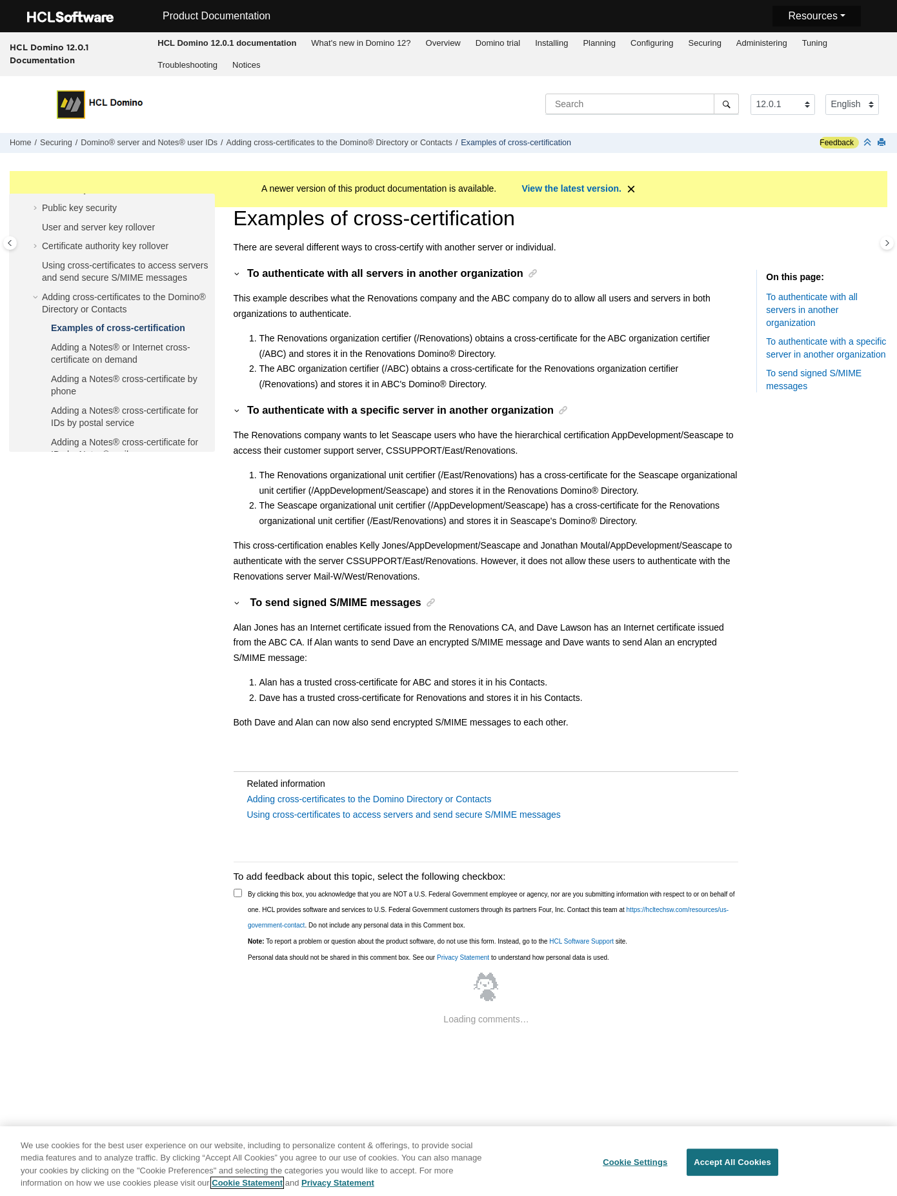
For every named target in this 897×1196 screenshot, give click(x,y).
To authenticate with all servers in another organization (812, 309)
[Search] (726, 104)
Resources (812, 15)
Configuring (652, 43)
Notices (246, 65)
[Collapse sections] (868, 143)
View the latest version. (571, 188)
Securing (705, 43)
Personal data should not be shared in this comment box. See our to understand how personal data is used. (428, 957)
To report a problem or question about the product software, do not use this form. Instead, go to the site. (437, 941)
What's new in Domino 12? (360, 43)
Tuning (814, 43)
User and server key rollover (98, 227)
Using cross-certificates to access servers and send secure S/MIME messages (404, 814)
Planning (599, 43)
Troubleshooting (187, 65)
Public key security (79, 208)
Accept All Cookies (732, 1168)
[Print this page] (882, 143)
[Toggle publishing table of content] (10, 243)
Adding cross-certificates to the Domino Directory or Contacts (369, 799)
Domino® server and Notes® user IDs (149, 142)
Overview (443, 43)
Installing (551, 43)
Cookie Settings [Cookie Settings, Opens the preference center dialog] (635, 1168)
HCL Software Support (581, 941)
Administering (761, 43)
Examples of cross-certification (516, 142)
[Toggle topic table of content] (887, 243)
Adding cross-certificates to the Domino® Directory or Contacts (339, 142)
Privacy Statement (463, 957)
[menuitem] (227, 43)
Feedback (837, 142)
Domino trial (498, 43)
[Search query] (642, 104)
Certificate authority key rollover (105, 246)
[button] (37, 208)
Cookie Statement (247, 1189)
